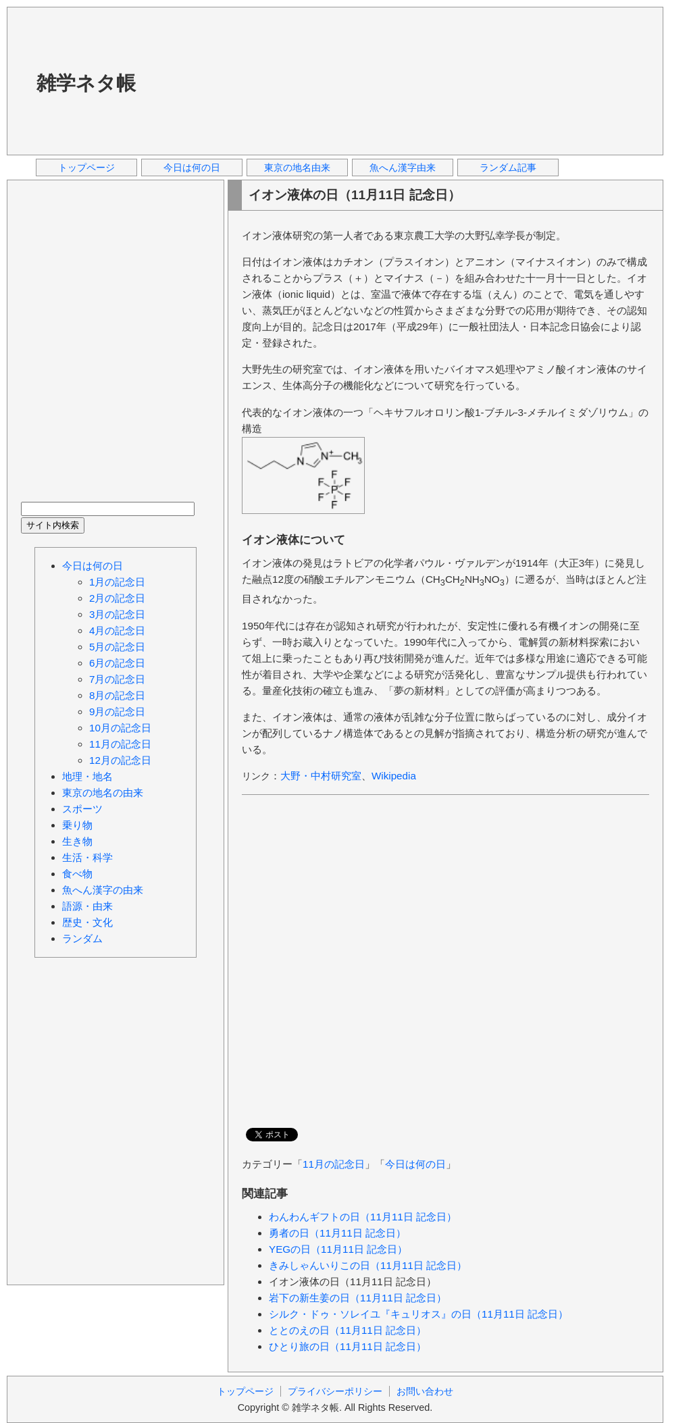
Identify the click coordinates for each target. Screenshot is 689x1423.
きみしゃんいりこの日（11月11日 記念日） (368, 1265)
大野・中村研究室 (320, 775)
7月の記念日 (117, 679)
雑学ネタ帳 (86, 83)
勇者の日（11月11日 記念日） (337, 1233)
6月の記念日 (117, 663)
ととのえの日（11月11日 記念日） (347, 1330)
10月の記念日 (120, 727)
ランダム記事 (508, 167)
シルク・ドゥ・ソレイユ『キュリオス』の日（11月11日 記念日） (418, 1314)
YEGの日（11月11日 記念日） (338, 1249)
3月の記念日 (117, 614)
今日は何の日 (191, 167)
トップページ (86, 167)
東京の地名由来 (297, 167)
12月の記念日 (120, 760)
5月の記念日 (117, 646)
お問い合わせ (425, 1391)
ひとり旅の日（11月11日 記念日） (347, 1346)
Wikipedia (394, 775)
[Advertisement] (230, 80)
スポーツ (82, 808)
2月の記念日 (117, 598)
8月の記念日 (117, 695)
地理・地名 (87, 776)
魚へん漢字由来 (402, 167)
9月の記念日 (117, 711)
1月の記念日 (117, 582)
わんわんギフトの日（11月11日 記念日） (363, 1216)
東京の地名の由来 (102, 792)
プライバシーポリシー (335, 1391)
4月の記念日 (117, 630)
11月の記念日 (334, 1164)
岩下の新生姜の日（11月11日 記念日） (357, 1297)
